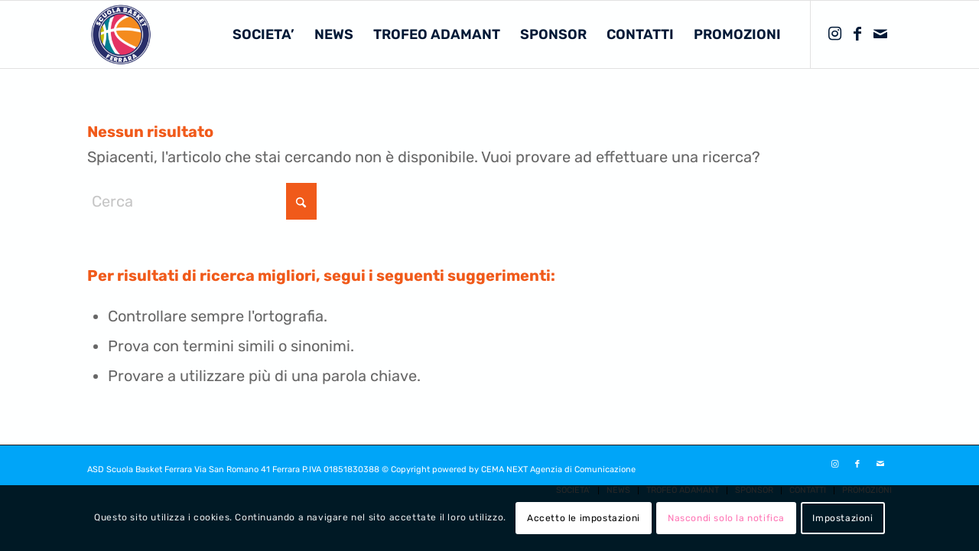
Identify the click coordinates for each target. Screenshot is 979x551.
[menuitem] (263, 34)
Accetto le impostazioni (583, 518)
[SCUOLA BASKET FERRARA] (120, 34)
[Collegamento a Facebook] (857, 33)
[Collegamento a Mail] (880, 33)
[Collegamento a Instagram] (834, 33)
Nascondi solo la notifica (726, 518)
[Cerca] (202, 201)
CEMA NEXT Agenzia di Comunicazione (558, 469)
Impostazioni (842, 518)
